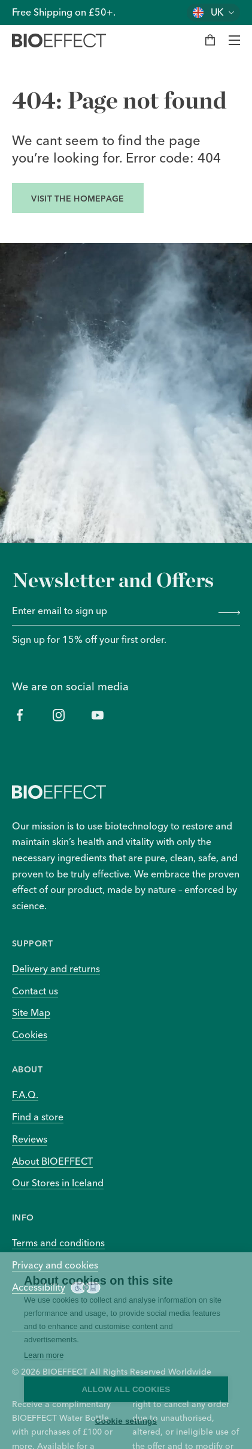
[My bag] (210, 40)
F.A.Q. (25, 1095)
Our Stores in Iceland (58, 1183)
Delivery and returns (56, 969)
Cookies (29, 1035)
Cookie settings (126, 1421)
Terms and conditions (58, 1243)
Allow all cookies (125, 1389)
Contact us (35, 991)
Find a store (37, 1117)
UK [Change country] (217, 12)
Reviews (29, 1139)
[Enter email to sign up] (111, 612)
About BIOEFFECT (52, 1161)
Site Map (31, 1012)
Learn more (43, 1355)
